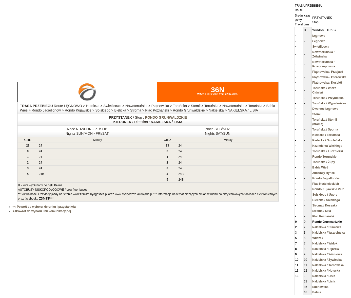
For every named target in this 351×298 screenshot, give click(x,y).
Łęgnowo (318, 35)
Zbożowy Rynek (323, 173)
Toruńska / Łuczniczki (327, 151)
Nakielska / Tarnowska (328, 265)
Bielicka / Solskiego (326, 200)
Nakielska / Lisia (323, 276)
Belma (316, 292)
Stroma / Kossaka (324, 205)
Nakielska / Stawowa (326, 227)
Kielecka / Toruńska (326, 135)
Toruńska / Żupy (323, 162)
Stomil (316, 114)
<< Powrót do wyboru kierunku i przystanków (44, 206)
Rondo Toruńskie (324, 156)
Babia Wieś (320, 167)
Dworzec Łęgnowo (325, 109)
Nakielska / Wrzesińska (328, 232)
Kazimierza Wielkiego (327, 146)
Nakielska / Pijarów (325, 249)
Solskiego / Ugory (324, 194)
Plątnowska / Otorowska (329, 77)
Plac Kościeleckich (325, 184)
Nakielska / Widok (324, 243)
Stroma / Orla (321, 211)
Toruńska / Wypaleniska (329, 103)
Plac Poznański (323, 216)
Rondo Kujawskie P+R (328, 189)
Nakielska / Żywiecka (327, 259)
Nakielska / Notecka (326, 270)
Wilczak (317, 238)
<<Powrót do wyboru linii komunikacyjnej (42, 211)
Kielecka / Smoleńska (327, 140)
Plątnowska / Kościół (327, 82)
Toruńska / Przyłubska (328, 98)
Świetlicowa (320, 46)
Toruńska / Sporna (325, 129)
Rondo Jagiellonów (325, 178)
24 (40, 145)
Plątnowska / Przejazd (327, 72)
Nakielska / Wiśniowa (327, 254)
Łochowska (320, 287)
